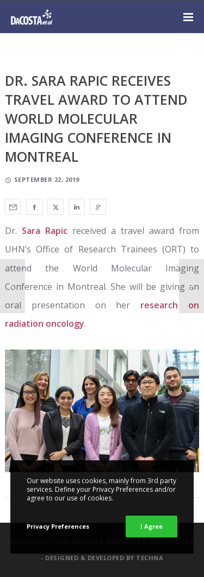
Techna (149, 558)
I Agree (151, 526)
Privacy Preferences (58, 526)
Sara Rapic (44, 231)
